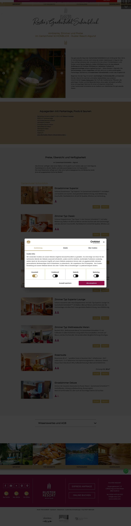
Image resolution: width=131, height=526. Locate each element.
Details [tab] (65, 248)
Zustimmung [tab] (38, 248)
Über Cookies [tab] (92, 248)
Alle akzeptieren (91, 283)
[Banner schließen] (103, 242)
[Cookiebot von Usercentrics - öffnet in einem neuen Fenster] (92, 242)
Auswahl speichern (65, 283)
